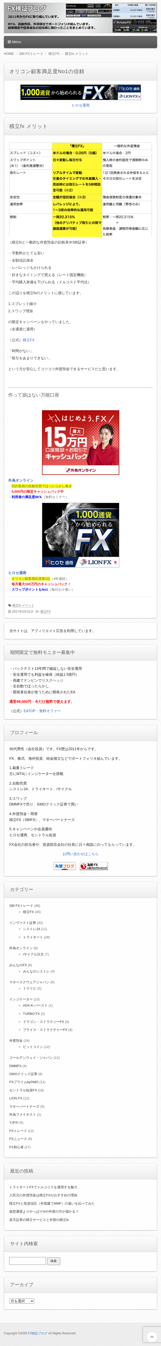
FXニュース (18, 1139)
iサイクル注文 (33, 954)
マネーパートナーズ (24, 1106)
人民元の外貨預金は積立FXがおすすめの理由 (43, 1195)
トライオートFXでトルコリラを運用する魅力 (43, 1187)
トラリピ (29, 988)
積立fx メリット (23, 605)
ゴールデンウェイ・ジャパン (31, 1058)
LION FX (15, 1098)
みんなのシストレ (36, 971)
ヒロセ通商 (81, 105)
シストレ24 (31, 929)
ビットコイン (33, 1047)
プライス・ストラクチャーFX (45, 1030)
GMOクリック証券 (23, 1074)
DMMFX (15, 1066)
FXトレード (18, 1131)
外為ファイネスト (22, 1114)
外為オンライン (20, 480)
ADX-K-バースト (35, 1005)
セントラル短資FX (23, 1090)
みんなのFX (18, 965)
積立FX (29, 340)
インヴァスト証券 (22, 923)
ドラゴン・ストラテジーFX (43, 1022)
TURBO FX (31, 1014)
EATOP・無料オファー (42, 711)
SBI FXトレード (21, 906)
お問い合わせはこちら (81, 854)
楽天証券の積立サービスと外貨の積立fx (39, 1220)
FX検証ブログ (37, 1333)
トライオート (33, 937)
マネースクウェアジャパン (29, 982)
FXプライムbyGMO (23, 1082)
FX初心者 (16, 1147)
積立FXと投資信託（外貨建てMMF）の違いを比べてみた (52, 1203)
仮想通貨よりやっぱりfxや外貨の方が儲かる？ (44, 1211)
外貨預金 (16, 1041)
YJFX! (13, 1122)
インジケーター (21, 999)
